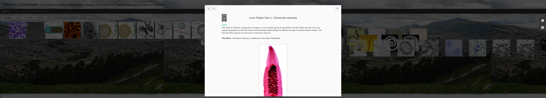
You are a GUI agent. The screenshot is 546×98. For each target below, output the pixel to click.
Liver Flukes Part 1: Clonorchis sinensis (273, 17)
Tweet (224, 25)
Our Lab (45, 11)
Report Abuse (289, 96)
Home (17, 11)
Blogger (281, 96)
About (24, 11)
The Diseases (34, 11)
